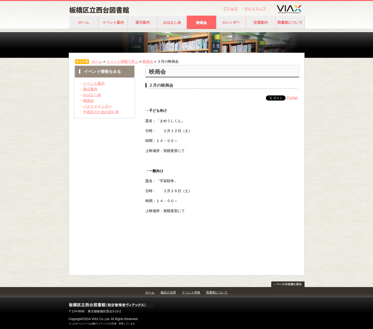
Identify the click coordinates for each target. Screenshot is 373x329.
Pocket (292, 98)
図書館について (290, 22)
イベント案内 (113, 22)
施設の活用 (168, 292)
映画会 (201, 22)
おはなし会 (172, 22)
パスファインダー (97, 106)
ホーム (83, 22)
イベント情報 (191, 292)
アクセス (230, 8)
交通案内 (260, 22)
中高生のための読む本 (101, 112)
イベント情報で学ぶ (122, 61)
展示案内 (142, 22)
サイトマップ (255, 8)
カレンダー (231, 22)
